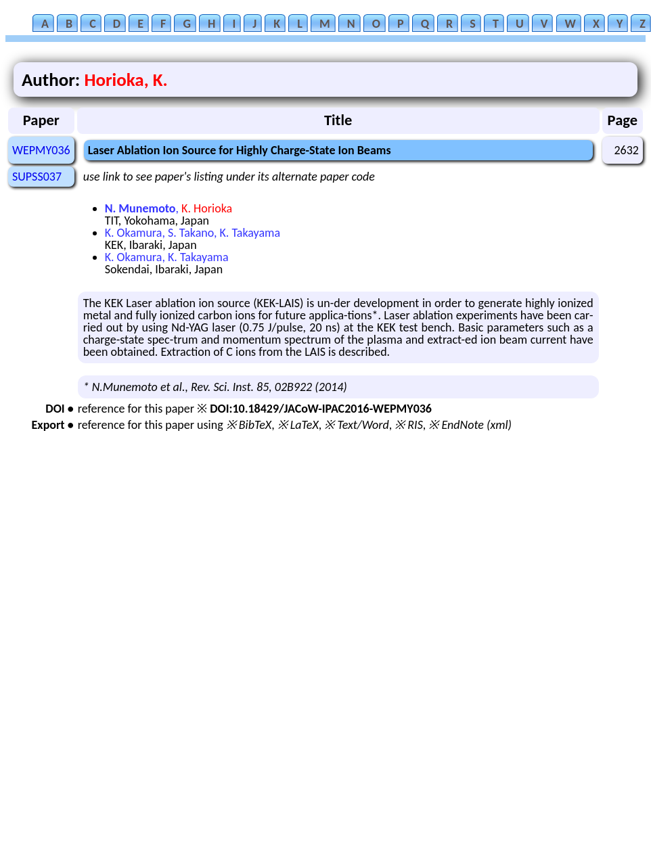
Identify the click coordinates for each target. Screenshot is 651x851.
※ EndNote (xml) (470, 424)
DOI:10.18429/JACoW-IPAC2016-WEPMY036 (321, 408)
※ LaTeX (298, 424)
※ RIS (409, 424)
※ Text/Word (356, 424)
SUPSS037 (37, 176)
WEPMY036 (41, 150)
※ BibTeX (248, 424)
